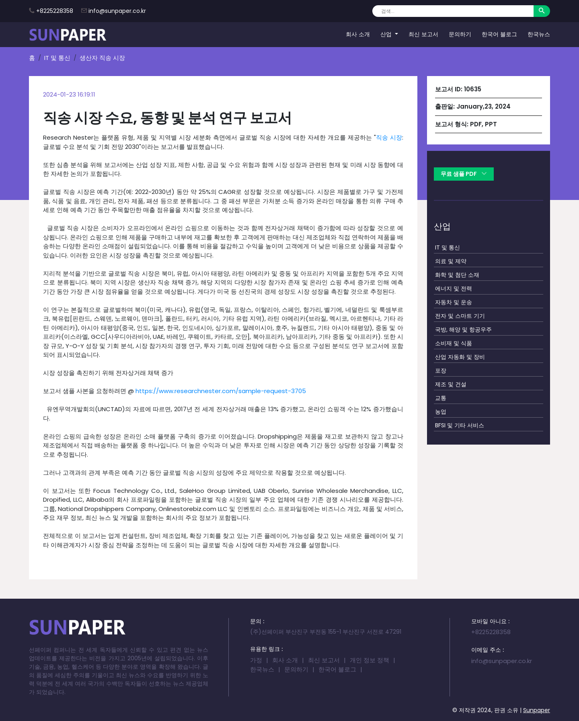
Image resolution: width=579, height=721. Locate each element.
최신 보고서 (423, 34)
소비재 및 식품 (453, 343)
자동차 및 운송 (453, 302)
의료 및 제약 (450, 261)
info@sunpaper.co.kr (117, 11)
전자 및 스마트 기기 (460, 316)
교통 (440, 398)
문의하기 (460, 34)
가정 (256, 660)
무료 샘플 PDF (464, 174)
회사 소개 (358, 34)
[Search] (453, 11)
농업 (440, 412)
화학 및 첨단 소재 (457, 275)
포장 (440, 371)
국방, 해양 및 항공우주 (463, 329)
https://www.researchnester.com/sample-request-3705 (221, 391)
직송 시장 (389, 137)
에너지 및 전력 (453, 288)
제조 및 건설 (450, 384)
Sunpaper (536, 710)
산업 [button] (386, 34)
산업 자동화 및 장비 (460, 357)
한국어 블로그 (499, 34)
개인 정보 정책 (369, 660)
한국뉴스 (539, 34)
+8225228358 (54, 11)
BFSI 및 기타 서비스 (459, 425)
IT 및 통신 (57, 58)
